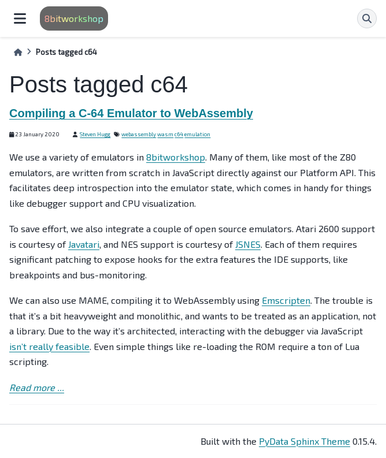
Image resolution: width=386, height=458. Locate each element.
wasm (165, 134)
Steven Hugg (95, 134)
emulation (197, 134)
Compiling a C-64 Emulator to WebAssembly (131, 113)
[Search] (367, 18)
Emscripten (286, 300)
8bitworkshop (73, 18)
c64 (179, 134)
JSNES (248, 244)
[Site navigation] (20, 18)
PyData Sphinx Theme (304, 440)
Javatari (83, 244)
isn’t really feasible (49, 346)
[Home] (18, 52)
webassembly (138, 134)
